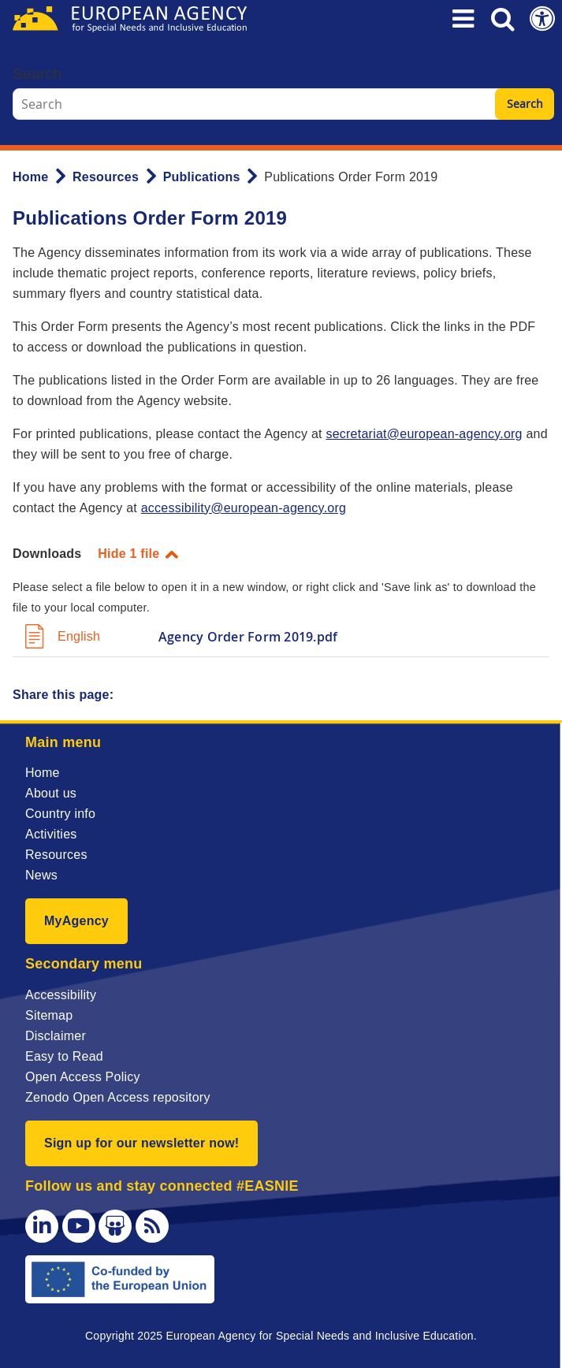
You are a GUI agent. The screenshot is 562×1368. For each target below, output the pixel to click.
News (41, 875)
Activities (51, 834)
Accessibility (60, 995)
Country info (60, 813)
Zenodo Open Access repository (117, 1097)
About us (50, 793)
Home (30, 177)
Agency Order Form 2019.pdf (247, 636)
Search (37, 73)
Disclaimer (55, 1036)
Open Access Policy (82, 1077)
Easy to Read (64, 1056)
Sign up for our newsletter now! (141, 1143)
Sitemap (49, 1015)
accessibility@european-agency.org (243, 508)
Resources (106, 177)
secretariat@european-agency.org (424, 434)
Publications (201, 177)
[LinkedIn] (41, 1226)
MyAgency (76, 920)
